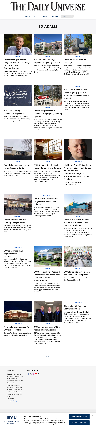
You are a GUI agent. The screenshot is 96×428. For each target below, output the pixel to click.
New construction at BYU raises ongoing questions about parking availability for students (78, 93)
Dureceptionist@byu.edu (14, 409)
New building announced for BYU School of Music (18, 334)
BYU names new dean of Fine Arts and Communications (47, 335)
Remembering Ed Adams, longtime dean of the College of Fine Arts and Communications (18, 63)
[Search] (67, 16)
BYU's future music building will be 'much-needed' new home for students (76, 226)
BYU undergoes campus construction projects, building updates (47, 113)
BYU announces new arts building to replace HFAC (18, 224)
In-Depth (55, 16)
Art (18, 107)
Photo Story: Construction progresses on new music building (47, 204)
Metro (36, 16)
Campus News (78, 161)
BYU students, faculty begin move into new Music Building (46, 167)
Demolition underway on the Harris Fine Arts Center (17, 167)
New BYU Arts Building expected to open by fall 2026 (47, 62)
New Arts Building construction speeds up (17, 112)
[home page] (48, 8)
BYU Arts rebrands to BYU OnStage (75, 61)
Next (48, 365)
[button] (93, 416)
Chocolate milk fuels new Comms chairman (78, 313)
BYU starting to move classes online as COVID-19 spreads (77, 280)
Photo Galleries (48, 198)
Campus (27, 16)
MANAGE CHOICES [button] (79, 416)
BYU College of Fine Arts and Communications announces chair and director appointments (47, 281)
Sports (45, 16)
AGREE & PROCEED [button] (79, 422)
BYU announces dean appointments (15, 258)
